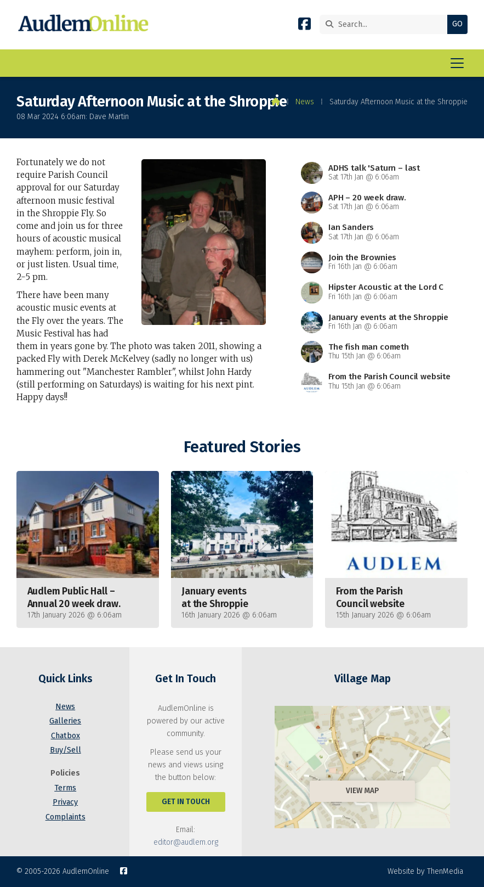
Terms (65, 788)
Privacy (65, 802)
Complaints (65, 817)
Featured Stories (242, 447)
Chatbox (65, 735)
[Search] (386, 24)
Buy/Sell (65, 750)
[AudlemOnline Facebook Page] (304, 26)
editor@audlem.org (185, 842)
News (304, 101)
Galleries (65, 721)
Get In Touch (186, 801)
